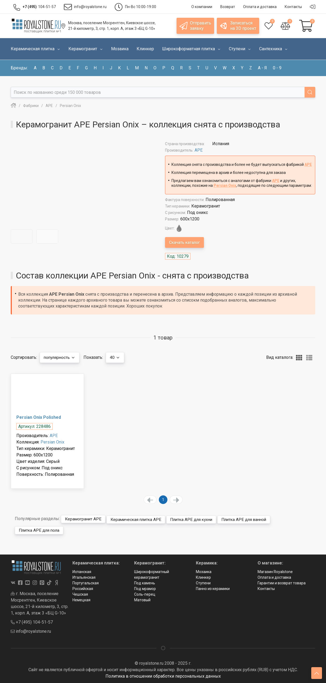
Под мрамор (145, 588)
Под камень (144, 582)
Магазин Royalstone (275, 571)
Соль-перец (144, 593)
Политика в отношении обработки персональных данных (163, 675)
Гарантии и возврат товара (282, 582)
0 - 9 (277, 67)
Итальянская (84, 576)
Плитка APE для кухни (197, 518)
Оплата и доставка (274, 576)
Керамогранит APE (84, 518)
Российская (82, 588)
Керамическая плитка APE (139, 518)
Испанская (81, 571)
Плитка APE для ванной (253, 518)
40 (117, 357)
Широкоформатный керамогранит (151, 574)
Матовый (142, 599)
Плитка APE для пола (40, 529)
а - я (262, 67)
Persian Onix (225, 185)
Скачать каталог (185, 242)
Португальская (85, 582)
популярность (60, 357)
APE (199, 150)
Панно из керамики (213, 588)
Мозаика (203, 571)
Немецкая (81, 599)
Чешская (80, 593)
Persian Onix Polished (38, 417)
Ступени (203, 582)
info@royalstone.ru (31, 630)
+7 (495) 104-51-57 (32, 621)
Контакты (266, 588)
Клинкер (203, 576)
